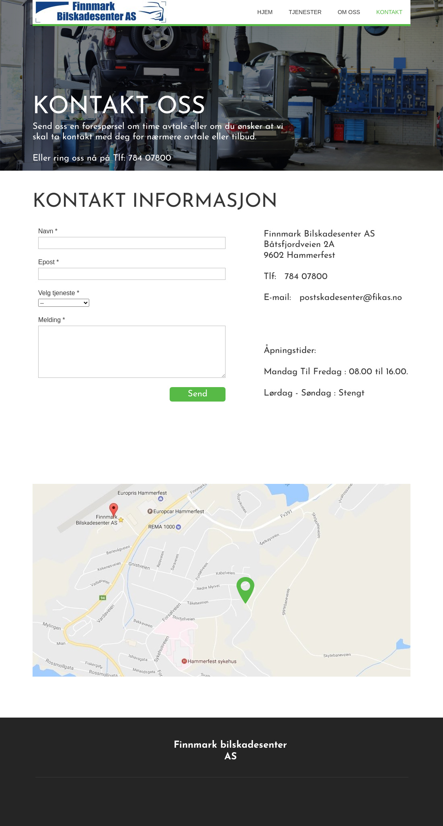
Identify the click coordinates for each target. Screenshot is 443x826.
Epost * (48, 262)
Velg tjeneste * (58, 293)
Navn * (47, 231)
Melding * (51, 319)
